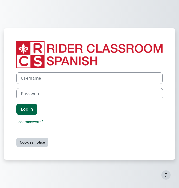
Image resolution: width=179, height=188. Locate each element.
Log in (27, 109)
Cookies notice (32, 142)
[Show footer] (166, 175)
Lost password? (29, 122)
